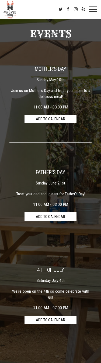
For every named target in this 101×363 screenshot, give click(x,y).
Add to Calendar (50, 119)
